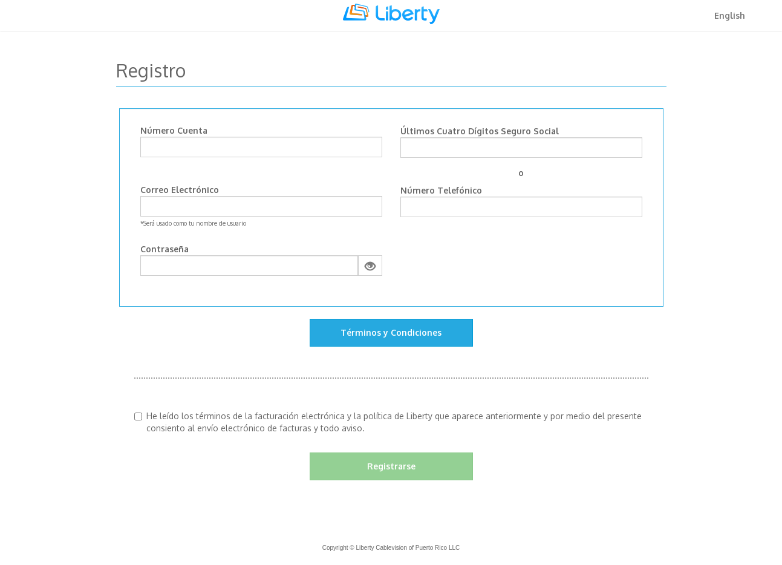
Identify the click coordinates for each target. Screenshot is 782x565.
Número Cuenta (173, 130)
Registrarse (391, 466)
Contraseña (164, 249)
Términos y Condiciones (391, 332)
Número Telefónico (441, 190)
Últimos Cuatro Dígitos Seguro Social (479, 131)
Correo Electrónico (179, 190)
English (729, 15)
